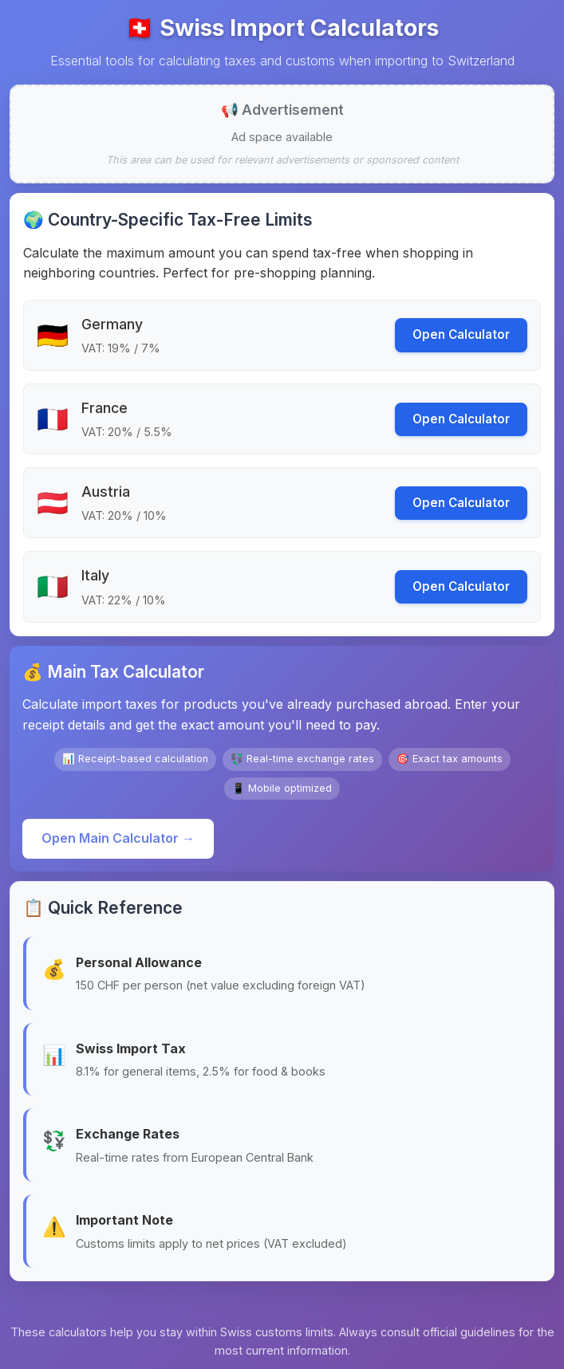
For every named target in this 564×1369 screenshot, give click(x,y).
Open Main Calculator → (118, 838)
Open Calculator (461, 334)
